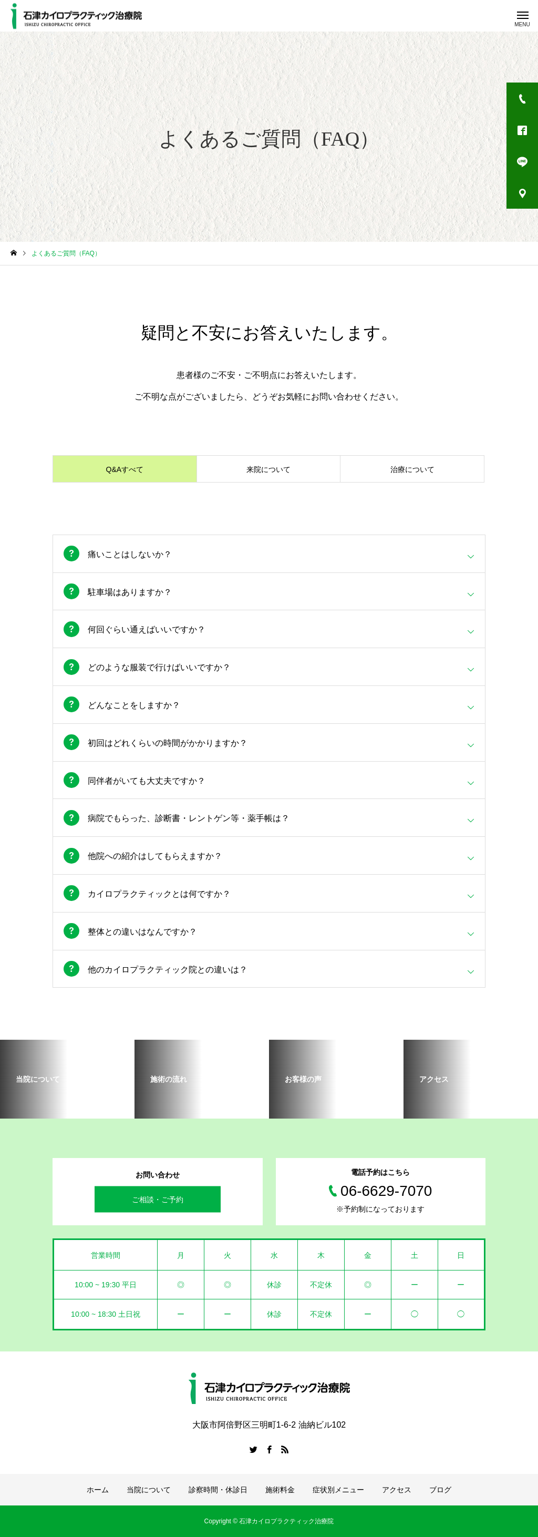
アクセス (396, 1489)
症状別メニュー (338, 1489)
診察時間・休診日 (218, 1489)
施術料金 (280, 1489)
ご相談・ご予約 (157, 1199)
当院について (149, 1489)
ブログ (440, 1489)
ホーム (98, 1489)
